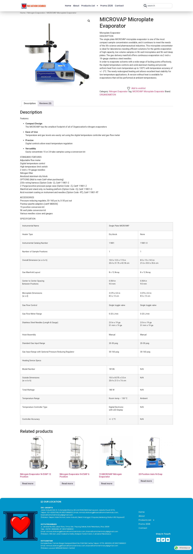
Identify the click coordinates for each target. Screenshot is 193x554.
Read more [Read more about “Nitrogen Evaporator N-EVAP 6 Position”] (67, 483)
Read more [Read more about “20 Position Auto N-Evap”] (146, 481)
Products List (89, 5)
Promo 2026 (106, 5)
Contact (119, 5)
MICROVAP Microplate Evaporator (148, 91)
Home (68, 5)
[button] (88, 20)
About (76, 5)
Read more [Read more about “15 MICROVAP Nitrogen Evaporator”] (106, 483)
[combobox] (157, 5)
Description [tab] (30, 103)
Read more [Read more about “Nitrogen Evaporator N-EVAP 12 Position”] (27, 483)
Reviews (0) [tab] (45, 103)
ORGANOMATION (108, 94)
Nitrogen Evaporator (36, 13)
